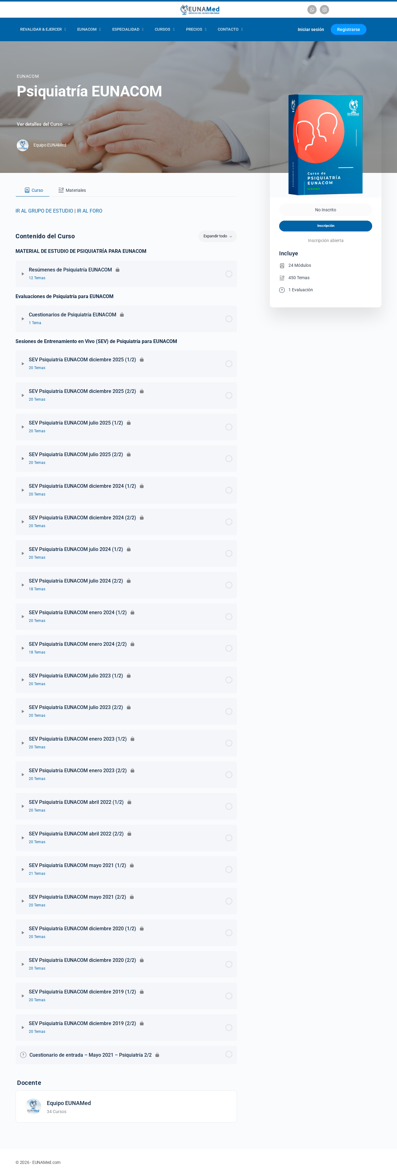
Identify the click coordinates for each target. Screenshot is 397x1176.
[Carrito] (285, 29)
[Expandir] (23, 274)
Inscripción (325, 226)
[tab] (33, 190)
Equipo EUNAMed (69, 1103)
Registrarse (348, 29)
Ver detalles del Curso (44, 124)
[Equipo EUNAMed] (33, 1106)
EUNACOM (28, 76)
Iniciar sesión (311, 29)
